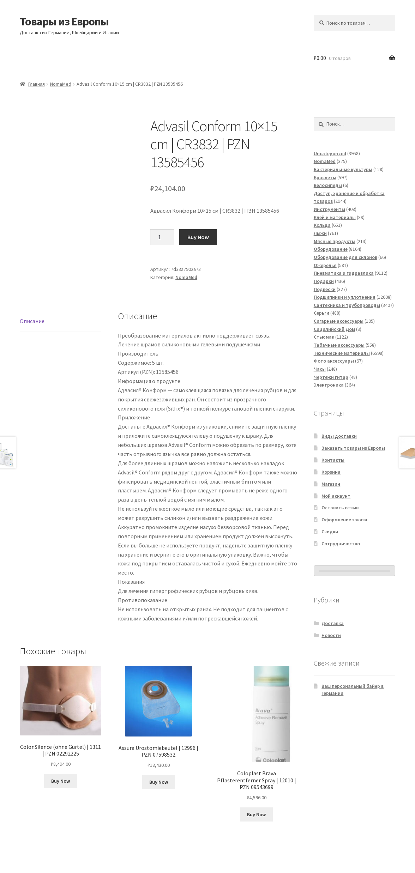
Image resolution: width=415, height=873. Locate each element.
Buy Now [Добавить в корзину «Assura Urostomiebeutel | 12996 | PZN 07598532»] (158, 782)
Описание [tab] (32, 321)
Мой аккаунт (335, 496)
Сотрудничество (340, 543)
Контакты (332, 460)
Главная (36, 84)
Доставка (332, 623)
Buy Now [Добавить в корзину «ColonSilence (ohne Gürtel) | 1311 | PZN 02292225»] (60, 781)
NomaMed (60, 84)
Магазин (330, 484)
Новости (331, 635)
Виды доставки (339, 436)
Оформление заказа (344, 519)
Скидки (329, 531)
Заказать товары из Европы (353, 448)
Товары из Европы (64, 21)
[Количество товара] (162, 237)
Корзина (331, 472)
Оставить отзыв (340, 507)
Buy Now (198, 237)
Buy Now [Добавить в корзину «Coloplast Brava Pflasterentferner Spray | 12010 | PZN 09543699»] (256, 814)
